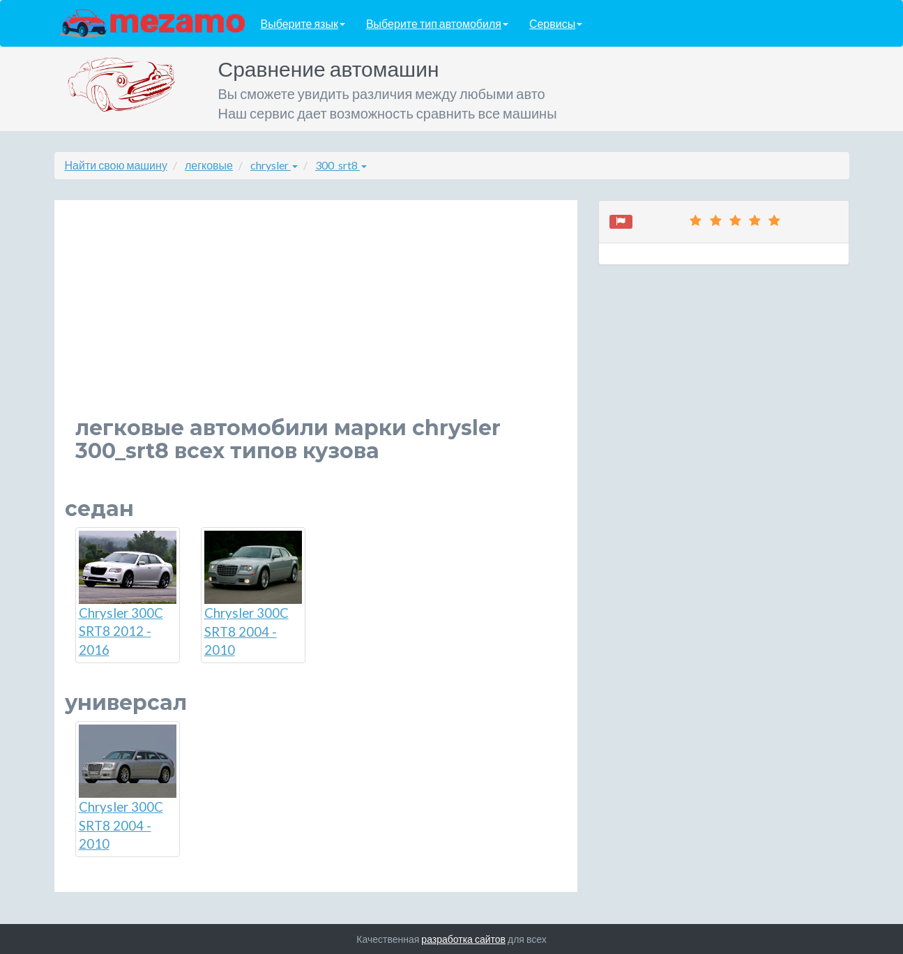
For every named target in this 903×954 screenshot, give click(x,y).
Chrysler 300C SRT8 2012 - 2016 (127, 594)
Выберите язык (303, 23)
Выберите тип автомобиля (437, 23)
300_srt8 (341, 165)
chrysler (274, 165)
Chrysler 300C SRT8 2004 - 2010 (253, 594)
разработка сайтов (463, 939)
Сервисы (555, 23)
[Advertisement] (315, 318)
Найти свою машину (116, 165)
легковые (209, 165)
